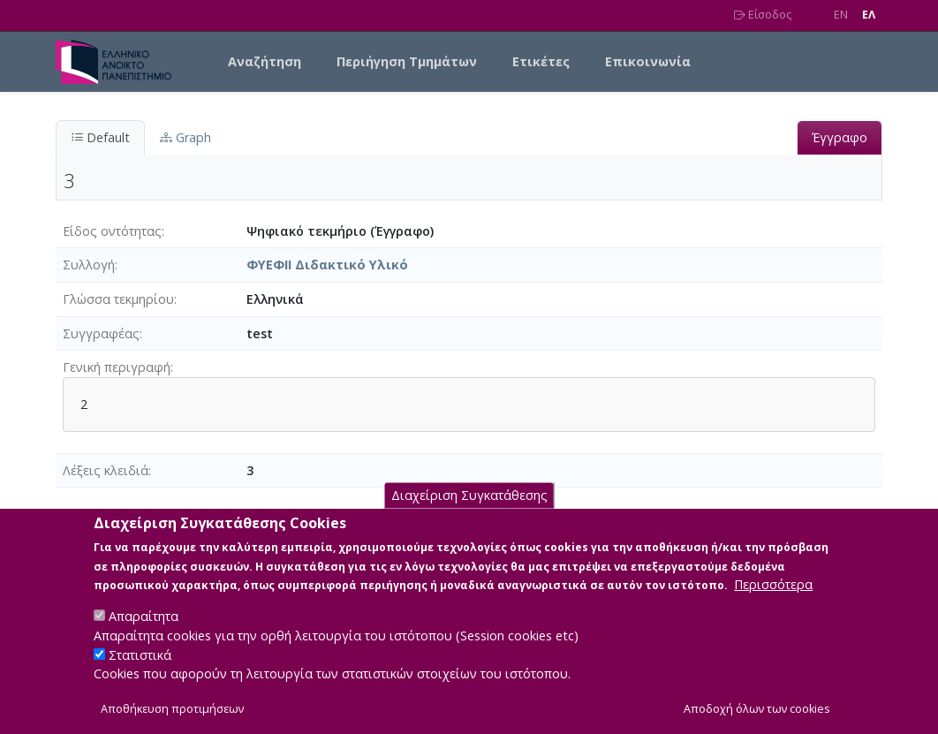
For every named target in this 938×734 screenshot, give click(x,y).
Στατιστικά (140, 671)
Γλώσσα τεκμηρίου (118, 299)
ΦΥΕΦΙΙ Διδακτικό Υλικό (327, 264)
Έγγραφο (839, 137)
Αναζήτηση (264, 61)
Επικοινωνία (648, 61)
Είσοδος (762, 14)
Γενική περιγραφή (116, 367)
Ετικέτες (541, 61)
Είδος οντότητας (112, 231)
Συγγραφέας (101, 333)
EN (841, 14)
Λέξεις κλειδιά (105, 470)
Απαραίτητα (143, 633)
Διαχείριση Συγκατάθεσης (469, 512)
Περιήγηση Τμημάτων (407, 61)
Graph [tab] (185, 137)
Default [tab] (100, 137)
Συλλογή (89, 264)
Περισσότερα (773, 602)
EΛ (868, 14)
